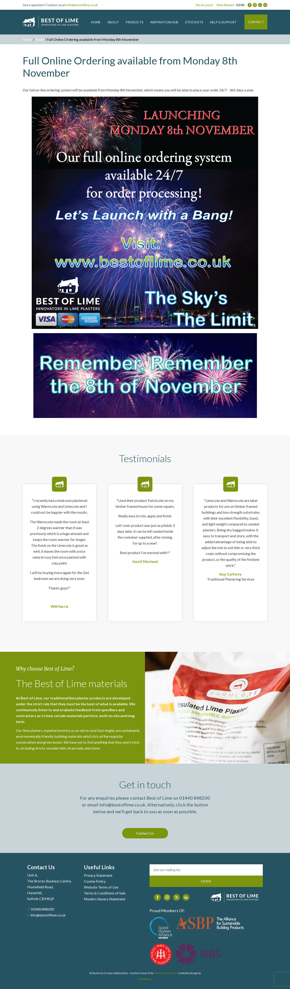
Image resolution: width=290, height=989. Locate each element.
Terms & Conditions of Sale (105, 893)
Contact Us (145, 833)
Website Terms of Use (101, 887)
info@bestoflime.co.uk (82, 5)
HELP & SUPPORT (223, 22)
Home (27, 39)
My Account (204, 5)
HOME (96, 22)
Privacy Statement (98, 875)
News (39, 39)
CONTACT (256, 22)
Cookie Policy (95, 881)
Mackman (145, 979)
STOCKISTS (194, 22)
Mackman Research (166, 973)
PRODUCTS (134, 22)
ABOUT (113, 22)
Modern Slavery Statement (104, 899)
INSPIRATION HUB (164, 22)
